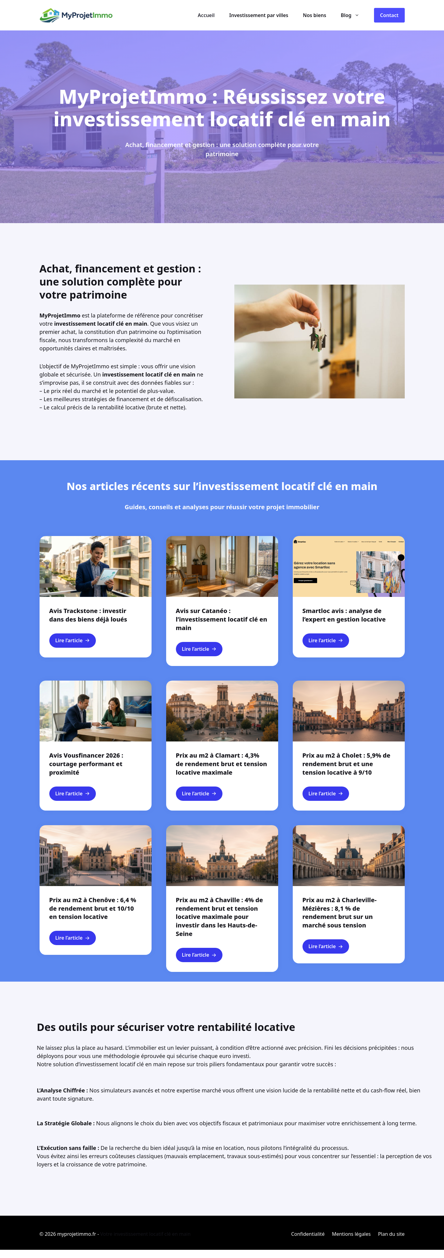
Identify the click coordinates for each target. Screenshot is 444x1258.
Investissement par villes (258, 15)
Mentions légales (351, 1234)
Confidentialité (308, 1234)
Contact (389, 15)
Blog (354, 15)
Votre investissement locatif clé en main (145, 1234)
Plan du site (391, 1234)
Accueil (206, 15)
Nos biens (314, 15)
